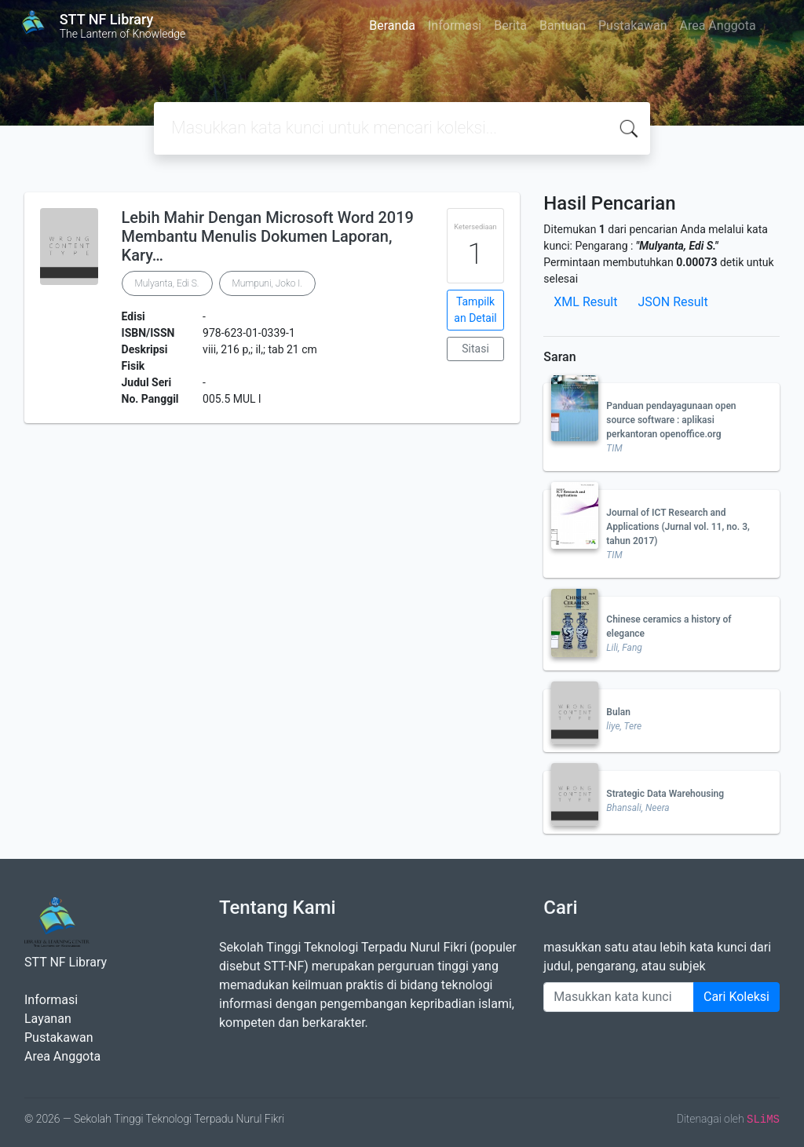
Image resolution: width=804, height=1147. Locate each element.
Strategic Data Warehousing (665, 793)
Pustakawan (632, 25)
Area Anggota (718, 25)
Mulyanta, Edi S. (167, 283)
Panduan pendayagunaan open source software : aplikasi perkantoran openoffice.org (671, 420)
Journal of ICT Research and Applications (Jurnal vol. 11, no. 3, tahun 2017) (678, 526)
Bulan (618, 712)
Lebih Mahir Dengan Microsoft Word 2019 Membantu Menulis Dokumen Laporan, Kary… (268, 236)
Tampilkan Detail (475, 309)
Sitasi (475, 348)
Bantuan (562, 25)
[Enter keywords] (618, 997)
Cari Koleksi (736, 996)
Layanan (47, 1018)
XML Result (585, 301)
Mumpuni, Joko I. (267, 283)
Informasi (454, 25)
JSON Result (672, 301)
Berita (510, 25)
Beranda (392, 25)
